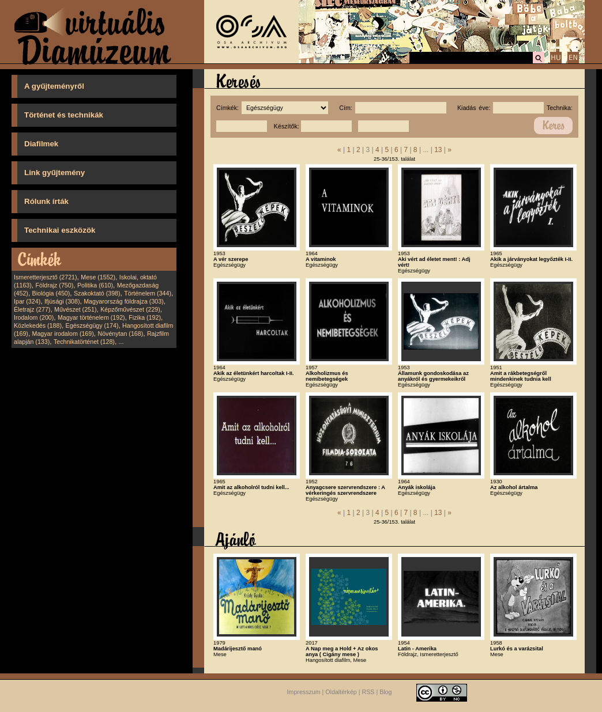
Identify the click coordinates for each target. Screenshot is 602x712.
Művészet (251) (75, 309)
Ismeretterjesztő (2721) (45, 277)
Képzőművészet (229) (130, 309)
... (121, 341)
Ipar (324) (27, 301)
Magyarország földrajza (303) (124, 301)
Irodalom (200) (34, 317)
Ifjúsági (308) (62, 301)
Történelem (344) (147, 293)
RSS (368, 691)
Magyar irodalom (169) (63, 333)
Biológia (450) (51, 293)
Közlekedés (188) (38, 325)
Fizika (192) (145, 317)
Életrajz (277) (32, 309)
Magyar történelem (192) (91, 317)
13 (438, 150)
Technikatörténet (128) (84, 341)
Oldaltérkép (341, 691)
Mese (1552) (98, 277)
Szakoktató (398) (97, 293)
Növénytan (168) (120, 333)
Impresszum (304, 691)
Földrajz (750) (54, 285)
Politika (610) (95, 285)
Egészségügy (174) (92, 325)
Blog (385, 691)
